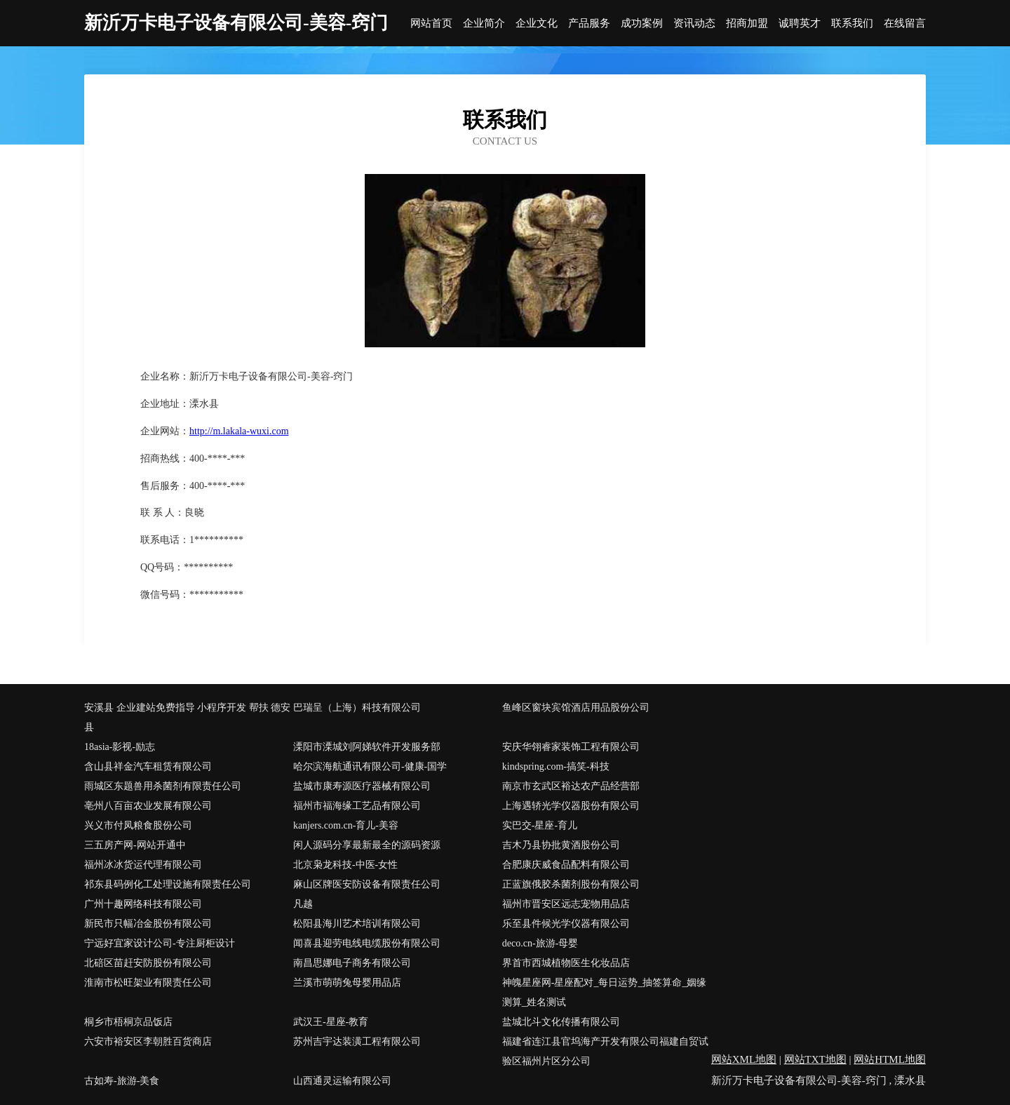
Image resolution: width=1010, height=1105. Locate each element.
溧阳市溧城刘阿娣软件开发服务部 (366, 747)
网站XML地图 (743, 1059)
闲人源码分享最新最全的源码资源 (366, 845)
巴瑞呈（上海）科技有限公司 (357, 707)
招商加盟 (747, 23)
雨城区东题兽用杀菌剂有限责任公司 (162, 786)
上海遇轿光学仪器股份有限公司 (571, 806)
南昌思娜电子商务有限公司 (352, 963)
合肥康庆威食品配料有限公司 (566, 864)
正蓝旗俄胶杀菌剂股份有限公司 (571, 884)
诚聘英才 (800, 23)
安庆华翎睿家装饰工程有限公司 (571, 747)
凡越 (303, 904)
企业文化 (537, 23)
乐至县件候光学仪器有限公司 (566, 923)
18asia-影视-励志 (119, 747)
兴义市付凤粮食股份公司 (138, 825)
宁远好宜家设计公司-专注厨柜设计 (159, 943)
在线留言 (905, 23)
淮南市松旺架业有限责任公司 (148, 982)
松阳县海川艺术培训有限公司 (357, 923)
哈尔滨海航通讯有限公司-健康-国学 (370, 766)
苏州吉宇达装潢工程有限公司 (357, 1041)
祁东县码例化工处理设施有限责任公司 (167, 884)
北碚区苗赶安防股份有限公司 (148, 963)
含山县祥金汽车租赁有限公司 (148, 766)
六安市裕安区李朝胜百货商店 (148, 1041)
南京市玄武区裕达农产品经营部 (571, 786)
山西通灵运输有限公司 (342, 1081)
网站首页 (431, 23)
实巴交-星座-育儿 (539, 825)
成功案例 (642, 23)
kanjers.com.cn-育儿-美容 (345, 825)
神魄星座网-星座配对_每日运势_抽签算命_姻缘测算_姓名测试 (604, 992)
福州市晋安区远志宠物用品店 (566, 904)
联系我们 (852, 23)
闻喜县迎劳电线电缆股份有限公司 (366, 943)
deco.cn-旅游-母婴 (540, 943)
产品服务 (589, 23)
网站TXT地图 (815, 1059)
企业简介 (484, 23)
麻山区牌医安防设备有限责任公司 (366, 884)
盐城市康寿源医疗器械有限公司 (362, 786)
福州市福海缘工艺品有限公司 (357, 806)
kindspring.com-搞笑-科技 (556, 766)
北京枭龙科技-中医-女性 (345, 864)
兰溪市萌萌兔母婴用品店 (347, 982)
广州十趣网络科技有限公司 (143, 904)
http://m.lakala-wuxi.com (239, 431)
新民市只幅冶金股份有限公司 (148, 923)
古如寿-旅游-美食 (121, 1081)
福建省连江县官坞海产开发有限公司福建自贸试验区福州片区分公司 (605, 1051)
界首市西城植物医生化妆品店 (566, 963)
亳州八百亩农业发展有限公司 (148, 806)
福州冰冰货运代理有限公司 (143, 864)
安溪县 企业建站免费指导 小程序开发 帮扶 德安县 (187, 717)
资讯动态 (694, 23)
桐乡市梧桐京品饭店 (128, 1022)
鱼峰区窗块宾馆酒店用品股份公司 (575, 707)
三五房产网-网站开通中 (135, 845)
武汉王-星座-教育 (330, 1022)
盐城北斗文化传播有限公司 (561, 1022)
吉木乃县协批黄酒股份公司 (561, 845)
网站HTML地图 (890, 1059)
